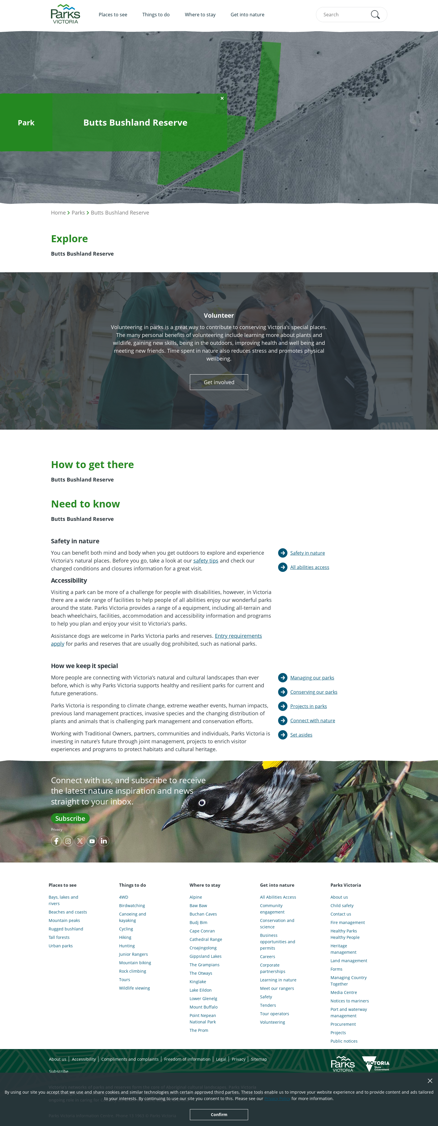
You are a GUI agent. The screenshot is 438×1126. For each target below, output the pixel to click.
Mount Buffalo (204, 1007)
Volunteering (272, 1022)
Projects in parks (308, 706)
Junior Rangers (133, 954)
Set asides (301, 735)
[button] (375, 14)
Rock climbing (132, 971)
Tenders (268, 1005)
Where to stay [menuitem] (200, 14)
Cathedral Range (206, 939)
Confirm (219, 1114)
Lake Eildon (201, 990)
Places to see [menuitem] (113, 14)
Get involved (219, 382)
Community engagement (272, 909)
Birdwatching (132, 905)
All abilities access (309, 567)
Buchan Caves (203, 914)
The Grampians (205, 964)
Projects (338, 1032)
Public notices (344, 1041)
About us (339, 897)
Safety (266, 996)
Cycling (126, 929)
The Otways (201, 973)
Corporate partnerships (272, 968)
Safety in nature (307, 553)
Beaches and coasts (68, 912)
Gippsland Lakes (206, 956)
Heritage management (343, 949)
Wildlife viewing (134, 988)
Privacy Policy (277, 1098)
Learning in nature (278, 980)
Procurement (343, 1024)
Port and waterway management (349, 1012)
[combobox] (351, 14)
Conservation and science (277, 924)
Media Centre (344, 992)
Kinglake (198, 981)
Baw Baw (198, 905)
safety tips (205, 560)
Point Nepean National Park (203, 1019)
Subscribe (70, 818)
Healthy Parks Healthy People (345, 934)
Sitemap (259, 1059)
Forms (336, 969)
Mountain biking (135, 962)
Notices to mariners (350, 1001)
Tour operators (274, 1013)
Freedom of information (187, 1059)
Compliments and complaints (130, 1059)
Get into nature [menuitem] (247, 14)
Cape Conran (202, 931)
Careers (267, 956)
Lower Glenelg (203, 998)
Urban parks (61, 945)
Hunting (127, 945)
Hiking (125, 937)
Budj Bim (198, 922)
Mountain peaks (64, 920)
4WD (123, 897)
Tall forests (59, 937)
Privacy (56, 829)
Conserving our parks (314, 692)
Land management (349, 960)
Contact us (341, 914)
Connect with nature (312, 720)
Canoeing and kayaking (132, 917)
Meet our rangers (277, 988)
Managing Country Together (349, 981)
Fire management (348, 922)
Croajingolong (203, 948)
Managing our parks (312, 677)
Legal (221, 1059)
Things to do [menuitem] (156, 14)
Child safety (342, 905)
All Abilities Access (278, 897)
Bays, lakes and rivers (63, 900)
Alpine (196, 897)
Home (58, 212)
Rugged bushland (66, 929)
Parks (78, 212)
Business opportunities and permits (277, 941)
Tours (124, 979)
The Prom (199, 1030)
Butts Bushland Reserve (120, 212)
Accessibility (84, 1059)
